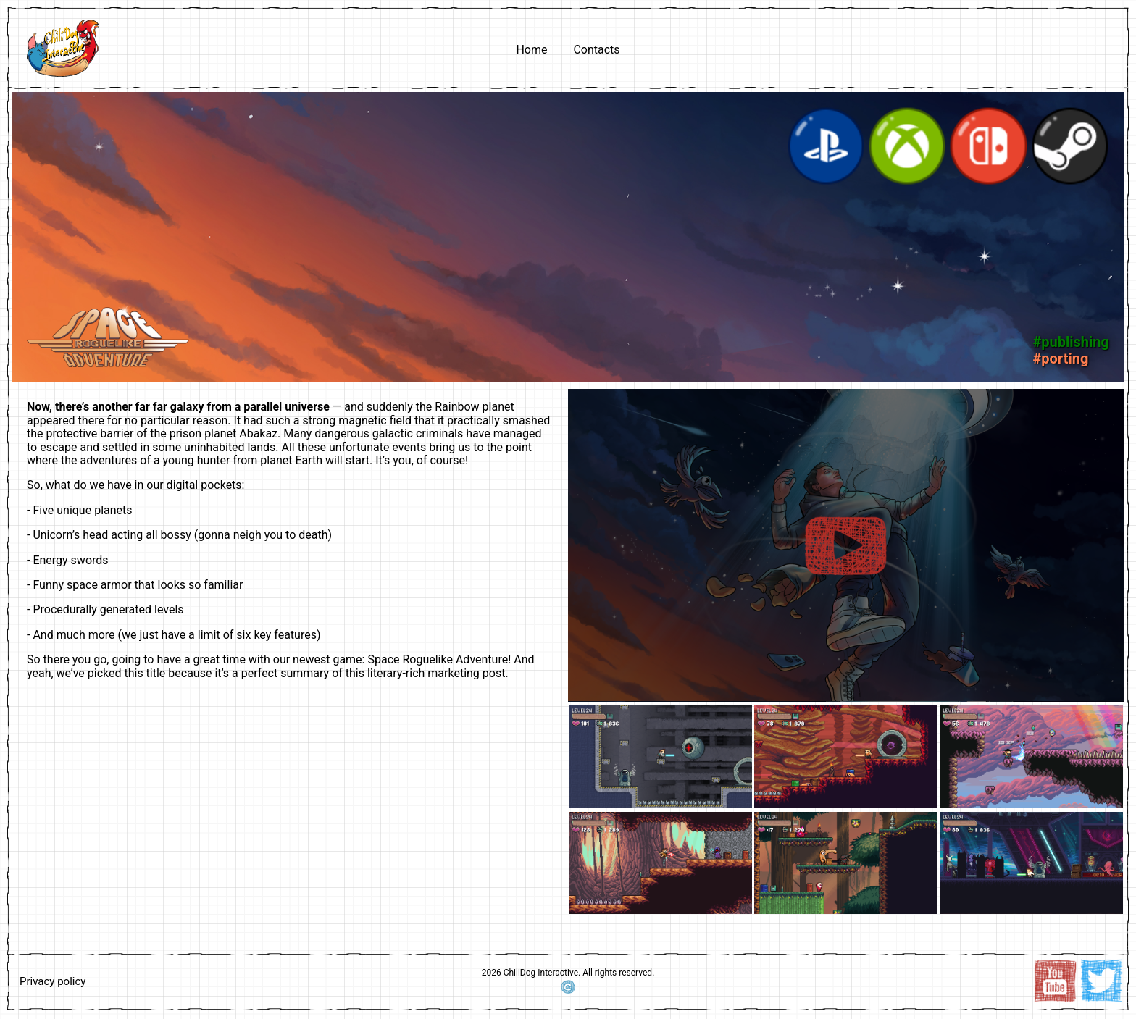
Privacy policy (52, 982)
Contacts (596, 49)
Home (531, 49)
